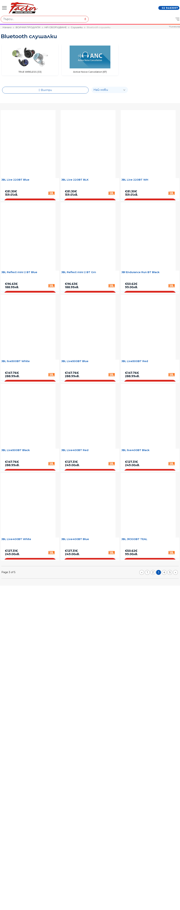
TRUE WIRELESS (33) (29, 71)
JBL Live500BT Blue (74, 361)
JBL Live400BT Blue (75, 539)
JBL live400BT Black (135, 450)
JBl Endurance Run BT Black (140, 272)
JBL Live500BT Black (15, 450)
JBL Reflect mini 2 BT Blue (19, 272)
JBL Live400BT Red (74, 450)
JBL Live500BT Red (134, 361)
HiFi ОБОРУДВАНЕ (55, 27)
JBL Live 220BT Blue (15, 179)
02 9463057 (170, 7)
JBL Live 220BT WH (134, 179)
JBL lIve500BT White (15, 361)
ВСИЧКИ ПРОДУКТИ (28, 27)
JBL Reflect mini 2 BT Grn (78, 272)
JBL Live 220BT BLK (75, 179)
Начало (7, 27)
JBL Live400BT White (16, 539)
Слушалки (77, 27)
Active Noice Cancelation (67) (90, 71)
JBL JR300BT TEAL (134, 539)
